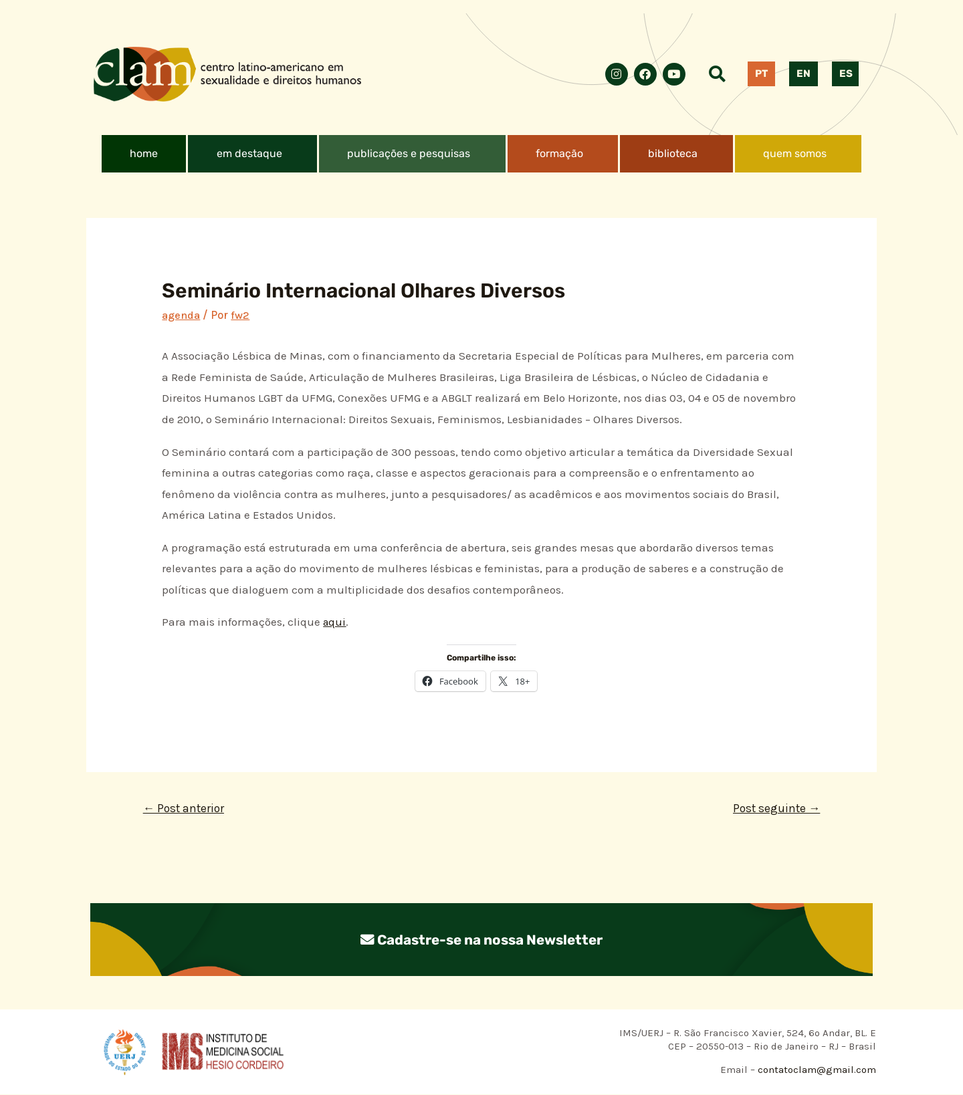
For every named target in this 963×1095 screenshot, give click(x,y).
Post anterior (186, 809)
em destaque (249, 153)
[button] (252, 153)
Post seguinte (774, 809)
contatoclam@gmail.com (815, 1071)
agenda (181, 315)
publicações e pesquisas (408, 153)
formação (559, 153)
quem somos (795, 153)
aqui (335, 621)
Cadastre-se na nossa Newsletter (481, 940)
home (144, 153)
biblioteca (673, 153)
